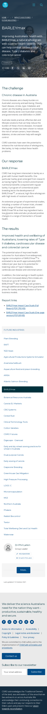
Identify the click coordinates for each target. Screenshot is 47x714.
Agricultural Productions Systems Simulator (24, 357)
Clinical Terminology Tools (16, 422)
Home (4, 17)
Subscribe (36, 671)
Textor (7, 522)
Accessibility (31, 629)
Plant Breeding (11, 338)
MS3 (6, 498)
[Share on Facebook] (12, 68)
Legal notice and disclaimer (27, 633)
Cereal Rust (9, 416)
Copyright (6, 633)
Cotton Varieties (11, 428)
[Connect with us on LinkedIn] (15, 622)
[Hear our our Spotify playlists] (21, 622)
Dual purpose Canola (14, 455)
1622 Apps (8, 351)
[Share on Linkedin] (24, 68)
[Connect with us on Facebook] (4, 622)
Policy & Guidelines (10, 637)
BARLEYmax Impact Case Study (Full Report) (22, 307)
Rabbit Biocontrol (12, 516)
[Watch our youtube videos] (32, 622)
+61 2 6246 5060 (23, 554)
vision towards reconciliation (20, 707)
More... (23, 570)
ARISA (7, 375)
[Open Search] (41, 5)
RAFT (6, 345)
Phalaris (7, 510)
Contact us (11, 656)
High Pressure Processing (15, 479)
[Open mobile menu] (34, 5)
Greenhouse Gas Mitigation (16, 473)
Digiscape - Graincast (13, 440)
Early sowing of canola (14, 461)
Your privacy (28, 637)
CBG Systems (10, 409)
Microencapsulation (13, 491)
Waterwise (9, 534)
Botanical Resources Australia (17, 397)
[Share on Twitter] (18, 68)
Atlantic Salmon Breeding (16, 381)
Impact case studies (22, 17)
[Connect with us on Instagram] (9, 622)
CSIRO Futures (10, 434)
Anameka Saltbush (12, 363)
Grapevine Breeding (13, 467)
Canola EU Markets (13, 403)
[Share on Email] (29, 68)
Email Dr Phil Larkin (24, 558)
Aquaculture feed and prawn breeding (22, 369)
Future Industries (9, 20)
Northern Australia (12, 504)
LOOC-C (8, 485)
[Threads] (26, 622)
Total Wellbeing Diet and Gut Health (20, 528)
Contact (6, 63)
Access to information (12, 629)
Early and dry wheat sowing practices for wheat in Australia (22, 447)
